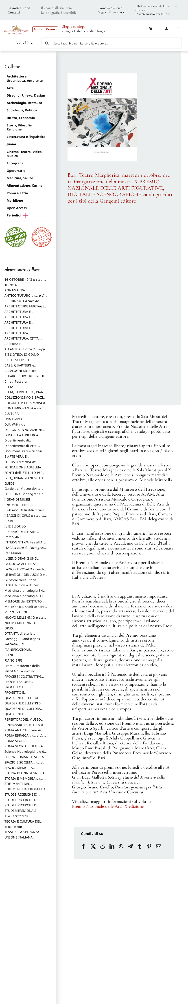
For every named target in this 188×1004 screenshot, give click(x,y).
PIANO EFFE (13, 660)
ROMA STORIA (15, 741)
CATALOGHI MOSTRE (20, 371)
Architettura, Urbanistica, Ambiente (25, 78)
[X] (93, 846)
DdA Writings (14, 424)
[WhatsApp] (121, 846)
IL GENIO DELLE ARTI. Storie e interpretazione (23, 534)
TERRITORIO (14, 827)
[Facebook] (83, 846)
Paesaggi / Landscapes (22, 639)
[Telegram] (130, 846)
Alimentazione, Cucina (24, 185)
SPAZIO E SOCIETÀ (23, 764)
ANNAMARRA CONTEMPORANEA (18, 292)
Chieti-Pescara (15, 381)
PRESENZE (19, 673)
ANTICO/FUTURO (25, 297)
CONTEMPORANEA (24, 410)
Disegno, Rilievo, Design (26, 95)
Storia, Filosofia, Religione (20, 127)
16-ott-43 (11, 285)
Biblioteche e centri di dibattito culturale (156, 8)
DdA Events (13, 419)
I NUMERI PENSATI (18, 505)
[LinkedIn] (112, 846)
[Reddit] (102, 846)
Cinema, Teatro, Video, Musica (25, 154)
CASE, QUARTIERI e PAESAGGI (19, 367)
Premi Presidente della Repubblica (22, 668)
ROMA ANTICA (23, 732)
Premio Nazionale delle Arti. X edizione (108, 806)
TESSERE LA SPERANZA (21, 832)
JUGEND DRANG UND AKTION (20, 560)
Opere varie (16, 170)
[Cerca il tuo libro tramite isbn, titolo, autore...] (112, 43)
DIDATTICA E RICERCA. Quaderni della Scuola (21, 437)
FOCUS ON (25, 464)
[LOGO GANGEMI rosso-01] (16, 23)
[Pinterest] (149, 846)
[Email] (158, 846)
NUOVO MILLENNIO (24, 619)
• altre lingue (96, 31)
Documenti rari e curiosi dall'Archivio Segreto (23, 453)
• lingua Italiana (73, 31)
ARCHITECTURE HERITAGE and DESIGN (24, 308)
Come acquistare (110, 8)
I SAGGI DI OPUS (24, 517)
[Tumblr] (139, 846)
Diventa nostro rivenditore (153, 14)
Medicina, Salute (20, 178)
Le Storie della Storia (20, 580)
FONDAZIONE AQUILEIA (22, 467)
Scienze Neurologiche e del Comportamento (25, 753)
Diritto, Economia (21, 118)
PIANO (9, 655)
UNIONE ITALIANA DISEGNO (18, 839)
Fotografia (15, 163)
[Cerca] (47, 43)
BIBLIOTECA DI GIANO (21, 354)
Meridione (15, 200)
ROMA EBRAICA (24, 737)
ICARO (9, 521)
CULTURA (11, 413)
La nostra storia (19, 8)
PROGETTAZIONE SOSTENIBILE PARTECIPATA (25, 684)
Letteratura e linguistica (26, 137)
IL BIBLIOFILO (15, 526)
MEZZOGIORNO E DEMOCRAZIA (17, 614)
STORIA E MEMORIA (25, 780)
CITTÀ (8, 387)
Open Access (17, 208)
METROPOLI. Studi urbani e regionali (25, 609)
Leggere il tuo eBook (111, 12)
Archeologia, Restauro (24, 103)
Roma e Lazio (17, 193)
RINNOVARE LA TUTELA (23, 727)
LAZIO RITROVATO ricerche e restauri (25, 571)
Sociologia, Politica (22, 110)
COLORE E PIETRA (25, 405)
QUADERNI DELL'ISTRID (22, 703)
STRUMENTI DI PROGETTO (24, 789)
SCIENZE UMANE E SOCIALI (25, 759)
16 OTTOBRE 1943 (25, 281)
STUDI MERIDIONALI (20, 810)
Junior (11, 144)
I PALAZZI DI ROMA (24, 512)
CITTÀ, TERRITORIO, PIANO (25, 394)
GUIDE (9, 483)
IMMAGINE (13, 537)
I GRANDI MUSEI (17, 499)
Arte (10, 88)
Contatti (14, 12)
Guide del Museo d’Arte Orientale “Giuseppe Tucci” (25, 490)
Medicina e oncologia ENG (24, 592)
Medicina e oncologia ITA (25, 598)
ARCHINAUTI (21, 303)
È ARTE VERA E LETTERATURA (15, 458)
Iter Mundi (12, 553)
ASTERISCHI (13, 344)
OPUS (8, 628)
